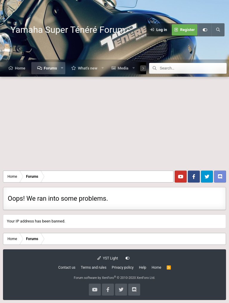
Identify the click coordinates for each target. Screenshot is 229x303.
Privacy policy (123, 267)
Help (142, 267)
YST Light (107, 258)
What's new (87, 68)
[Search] (218, 29)
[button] (62, 68)
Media (122, 68)
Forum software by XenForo (114, 278)
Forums (50, 68)
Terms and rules (93, 267)
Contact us (66, 267)
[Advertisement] (114, 121)
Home (20, 68)
